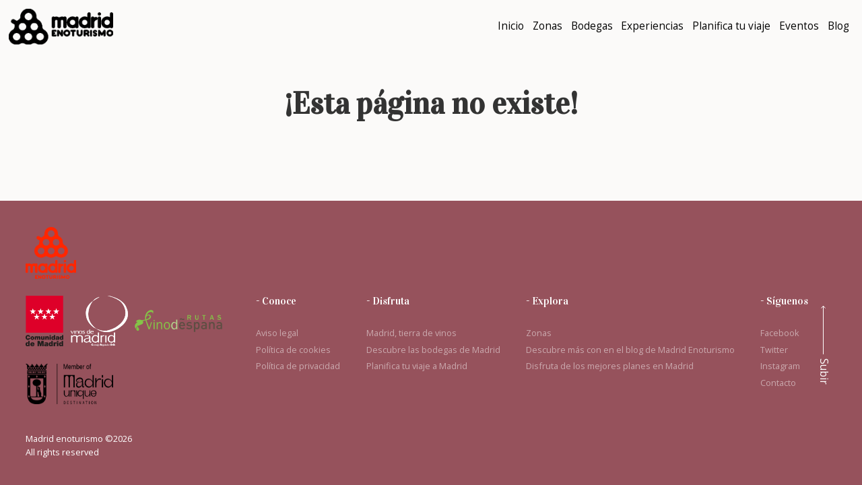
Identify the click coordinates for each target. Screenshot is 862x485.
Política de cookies (293, 350)
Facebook (779, 333)
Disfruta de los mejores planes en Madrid (610, 366)
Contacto (778, 383)
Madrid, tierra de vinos (411, 333)
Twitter (774, 350)
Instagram (780, 366)
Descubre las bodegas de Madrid (433, 350)
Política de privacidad (298, 366)
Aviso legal (277, 333)
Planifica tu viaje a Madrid (416, 366)
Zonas (539, 333)
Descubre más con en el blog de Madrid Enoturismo (630, 350)
